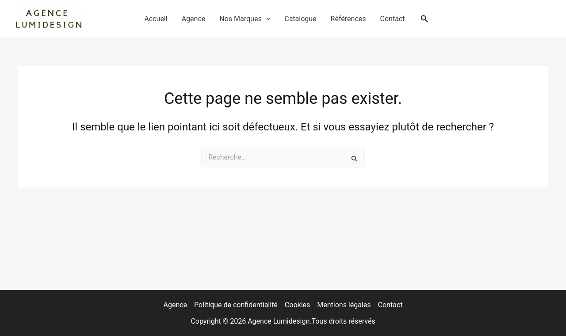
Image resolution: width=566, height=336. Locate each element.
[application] (266, 19)
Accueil (155, 19)
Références (348, 19)
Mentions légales (344, 305)
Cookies (297, 305)
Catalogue (300, 19)
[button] (424, 18)
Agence (194, 19)
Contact (392, 19)
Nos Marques (244, 19)
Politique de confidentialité (236, 305)
